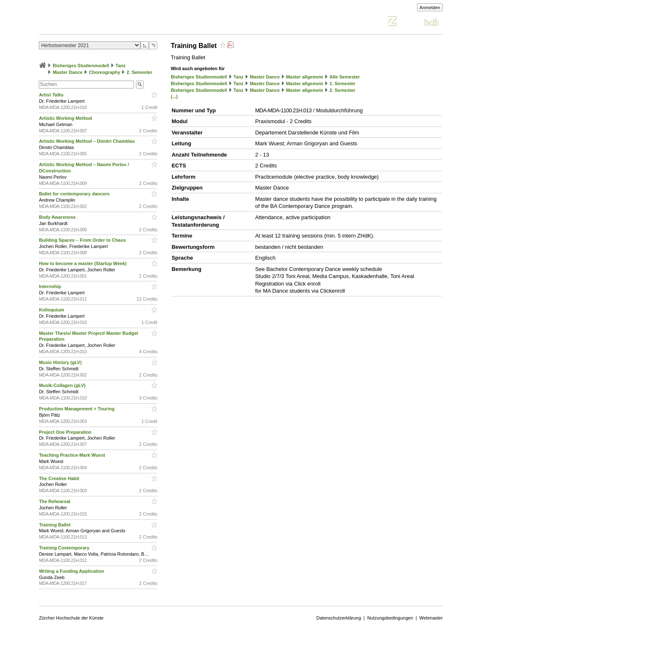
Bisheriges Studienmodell (81, 65)
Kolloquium (52, 309)
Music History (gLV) (61, 362)
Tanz (121, 65)
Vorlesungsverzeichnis (100, 22)
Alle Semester (345, 76)
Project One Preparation (66, 432)
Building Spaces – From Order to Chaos (83, 240)
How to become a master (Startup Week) (83, 263)
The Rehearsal (55, 501)
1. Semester (342, 83)
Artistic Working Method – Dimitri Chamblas (87, 141)
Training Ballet (55, 524)
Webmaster (431, 617)
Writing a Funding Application (72, 571)
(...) (174, 96)
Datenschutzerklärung (339, 617)
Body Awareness (58, 217)
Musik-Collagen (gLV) (63, 385)
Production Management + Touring (77, 408)
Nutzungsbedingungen (390, 617)
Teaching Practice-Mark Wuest (72, 455)
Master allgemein (304, 76)
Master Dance (68, 72)
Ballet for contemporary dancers (75, 193)
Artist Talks (52, 94)
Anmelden (430, 7)
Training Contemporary (65, 547)
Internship (50, 286)
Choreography (104, 72)
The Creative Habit (59, 478)
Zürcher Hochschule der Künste (71, 617)
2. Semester (139, 72)
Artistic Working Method (66, 118)
